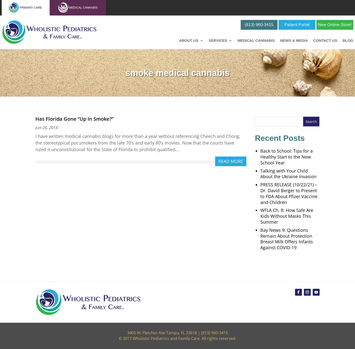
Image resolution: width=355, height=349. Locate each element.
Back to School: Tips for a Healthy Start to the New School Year (286, 157)
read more (230, 161)
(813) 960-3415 (259, 24)
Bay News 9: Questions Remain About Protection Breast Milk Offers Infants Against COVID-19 (286, 238)
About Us (188, 41)
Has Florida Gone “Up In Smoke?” (74, 119)
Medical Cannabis (256, 41)
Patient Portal (297, 24)
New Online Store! (335, 24)
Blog (347, 41)
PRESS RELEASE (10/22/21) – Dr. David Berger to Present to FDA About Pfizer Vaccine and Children (288, 193)
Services (218, 41)
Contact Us (325, 41)
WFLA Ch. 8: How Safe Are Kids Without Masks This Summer (286, 216)
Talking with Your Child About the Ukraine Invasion (288, 174)
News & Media (294, 41)
